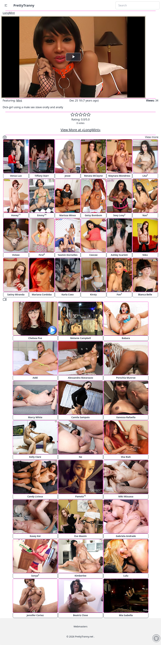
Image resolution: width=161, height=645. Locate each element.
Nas (145, 215)
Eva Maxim (80, 536)
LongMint (9, 13)
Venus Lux (16, 175)
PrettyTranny (23, 5)
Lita (145, 175)
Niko (145, 254)
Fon (119, 294)
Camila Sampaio (80, 417)
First (42, 254)
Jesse (68, 175)
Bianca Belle (145, 294)
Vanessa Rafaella (125, 417)
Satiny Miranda (16, 294)
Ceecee (93, 254)
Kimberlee (80, 575)
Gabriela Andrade (126, 536)
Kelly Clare (35, 456)
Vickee (15, 254)
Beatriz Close (80, 615)
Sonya (35, 575)
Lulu (125, 575)
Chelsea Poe (35, 338)
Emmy (41, 215)
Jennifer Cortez (35, 615)
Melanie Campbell (80, 338)
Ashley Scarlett (119, 254)
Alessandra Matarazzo (80, 377)
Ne (80, 456)
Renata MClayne (93, 175)
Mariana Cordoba (42, 294)
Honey (16, 215)
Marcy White (35, 417)
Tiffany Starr (42, 175)
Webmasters (80, 626)
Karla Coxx (67, 294)
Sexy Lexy (119, 215)
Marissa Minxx (67, 215)
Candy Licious (35, 496)
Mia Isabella (126, 615)
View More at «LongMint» (81, 129)
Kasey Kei (35, 536)
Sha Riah (126, 456)
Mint (19, 100)
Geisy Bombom (93, 215)
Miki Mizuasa (125, 496)
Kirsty (93, 294)
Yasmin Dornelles (68, 254)
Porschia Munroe (125, 377)
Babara (126, 338)
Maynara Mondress (119, 175)
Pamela (80, 496)
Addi (35, 377)
